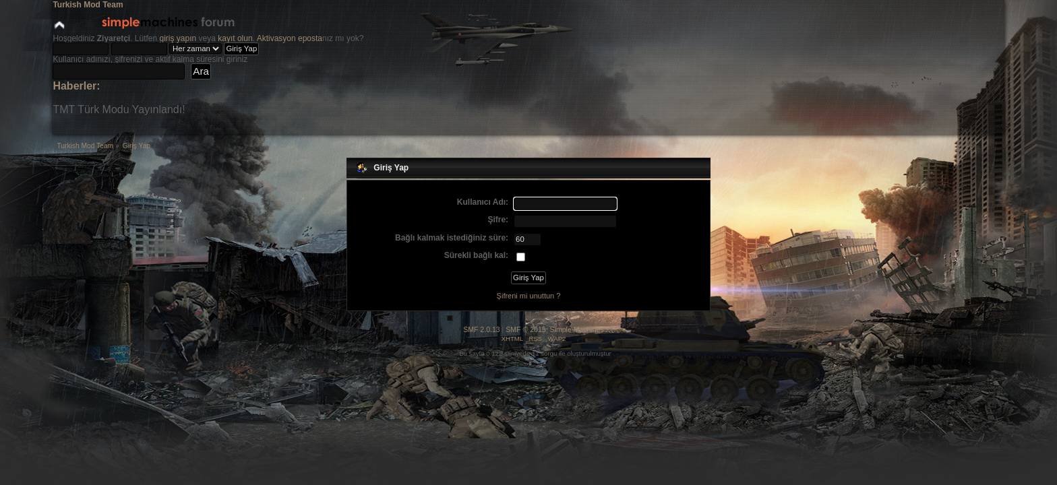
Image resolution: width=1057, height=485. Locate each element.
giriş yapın (178, 38)
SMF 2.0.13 (481, 329)
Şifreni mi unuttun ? (529, 296)
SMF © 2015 (525, 329)
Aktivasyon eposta (289, 38)
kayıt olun (235, 38)
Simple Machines (577, 329)
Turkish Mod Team (88, 4)
